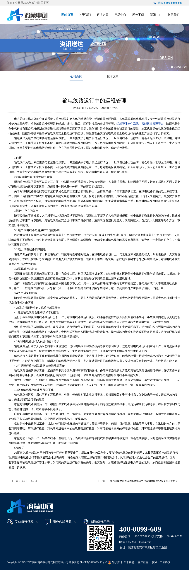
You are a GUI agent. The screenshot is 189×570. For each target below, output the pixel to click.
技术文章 (113, 76)
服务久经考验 (58, 522)
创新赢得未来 (96, 522)
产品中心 (120, 14)
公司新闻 (76, 76)
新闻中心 (156, 14)
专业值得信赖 (20, 522)
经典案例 (138, 14)
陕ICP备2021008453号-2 (93, 562)
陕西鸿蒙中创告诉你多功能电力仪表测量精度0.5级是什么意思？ (144, 481)
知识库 (116, 562)
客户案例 (143, 562)
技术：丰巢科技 (161, 562)
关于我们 (85, 14)
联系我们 (173, 14)
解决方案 (103, 14)
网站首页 (67, 14)
